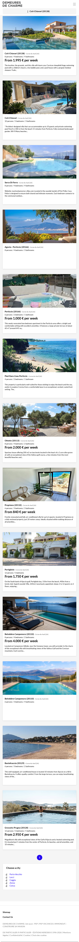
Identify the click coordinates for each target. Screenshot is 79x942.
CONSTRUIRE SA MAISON (14, 926)
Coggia (13, 880)
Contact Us (8, 917)
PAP (36, 924)
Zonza (12, 883)
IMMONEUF (60, 924)
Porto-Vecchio (16, 874)
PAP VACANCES (46, 924)
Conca (12, 885)
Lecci (12, 877)
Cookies (27, 935)
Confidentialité (16, 935)
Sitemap (6, 912)
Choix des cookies (39, 935)
